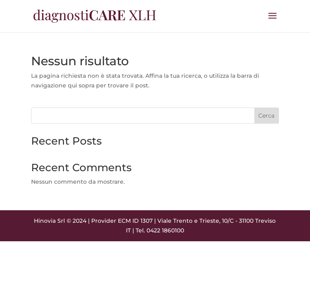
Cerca (266, 115)
